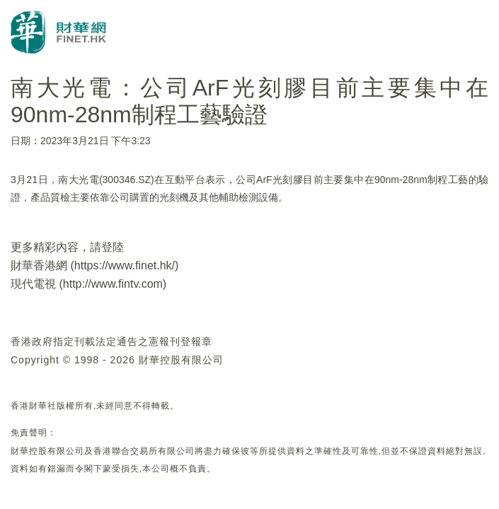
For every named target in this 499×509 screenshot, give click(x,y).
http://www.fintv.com (113, 284)
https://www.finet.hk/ (124, 265)
